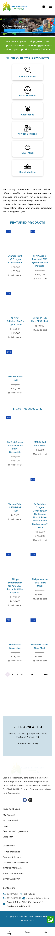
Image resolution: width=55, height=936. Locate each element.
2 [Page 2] (12, 674)
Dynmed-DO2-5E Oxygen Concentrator (15, 259)
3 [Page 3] (17, 674)
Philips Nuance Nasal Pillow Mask (40, 582)
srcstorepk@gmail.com (38, 898)
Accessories (27, 114)
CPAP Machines (27, 76)
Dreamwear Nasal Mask (15, 646)
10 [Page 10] (32, 674)
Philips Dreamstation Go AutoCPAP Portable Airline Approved (15, 586)
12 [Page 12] (41, 674)
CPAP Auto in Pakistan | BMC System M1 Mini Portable (40, 261)
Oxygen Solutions (27, 133)
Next (47, 674)
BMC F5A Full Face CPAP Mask (39, 320)
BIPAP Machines (27, 95)
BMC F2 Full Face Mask (40, 444)
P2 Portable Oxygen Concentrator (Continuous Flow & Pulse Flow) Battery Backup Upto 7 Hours (39, 516)
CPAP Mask (27, 152)
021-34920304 (14, 898)
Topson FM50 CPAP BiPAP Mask (15, 507)
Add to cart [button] (15, 275)
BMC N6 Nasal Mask (15, 378)
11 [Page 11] (36, 674)
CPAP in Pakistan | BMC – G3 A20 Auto (15, 321)
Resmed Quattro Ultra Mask (39, 646)
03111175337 (12, 894)
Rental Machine (27, 172)
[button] (3, 25)
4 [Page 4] (22, 674)
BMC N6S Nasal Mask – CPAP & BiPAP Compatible (15, 447)
